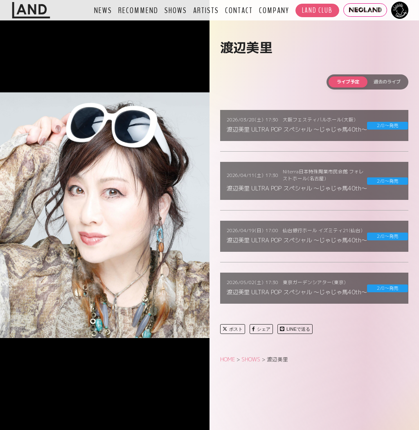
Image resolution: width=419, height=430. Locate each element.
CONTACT (239, 10)
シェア (261, 329)
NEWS (103, 10)
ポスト (233, 329)
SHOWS (175, 10)
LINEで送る (295, 329)
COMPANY (274, 10)
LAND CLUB (317, 10)
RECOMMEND (138, 10)
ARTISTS (206, 10)
